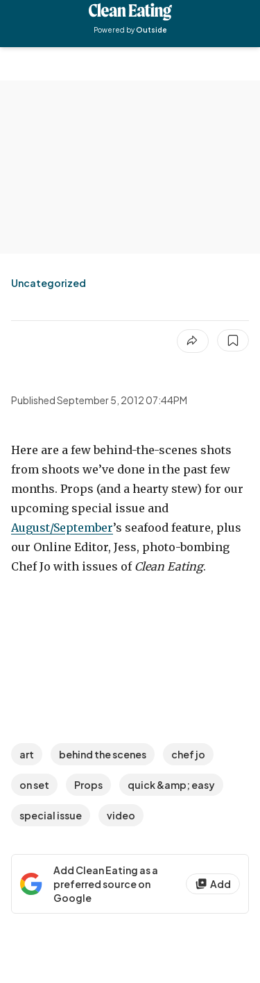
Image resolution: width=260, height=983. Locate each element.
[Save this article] (233, 340)
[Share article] (193, 341)
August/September (62, 527)
